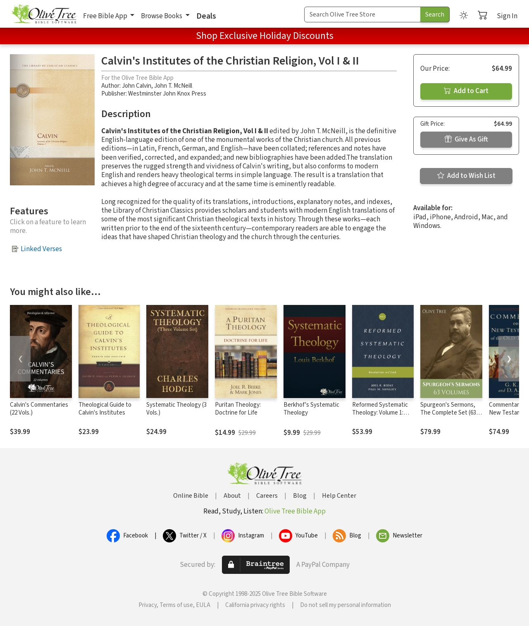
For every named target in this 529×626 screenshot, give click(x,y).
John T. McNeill (173, 86)
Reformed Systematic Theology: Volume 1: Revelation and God (380, 413)
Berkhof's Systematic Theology (311, 409)
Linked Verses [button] (41, 249)
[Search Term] (362, 14)
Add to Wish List (466, 176)
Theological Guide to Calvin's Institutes (105, 409)
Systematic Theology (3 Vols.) (176, 409)
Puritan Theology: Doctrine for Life (238, 409)
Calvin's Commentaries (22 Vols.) (39, 409)
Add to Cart (466, 91)
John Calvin (136, 86)
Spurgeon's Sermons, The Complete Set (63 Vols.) (448, 413)
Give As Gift (466, 139)
